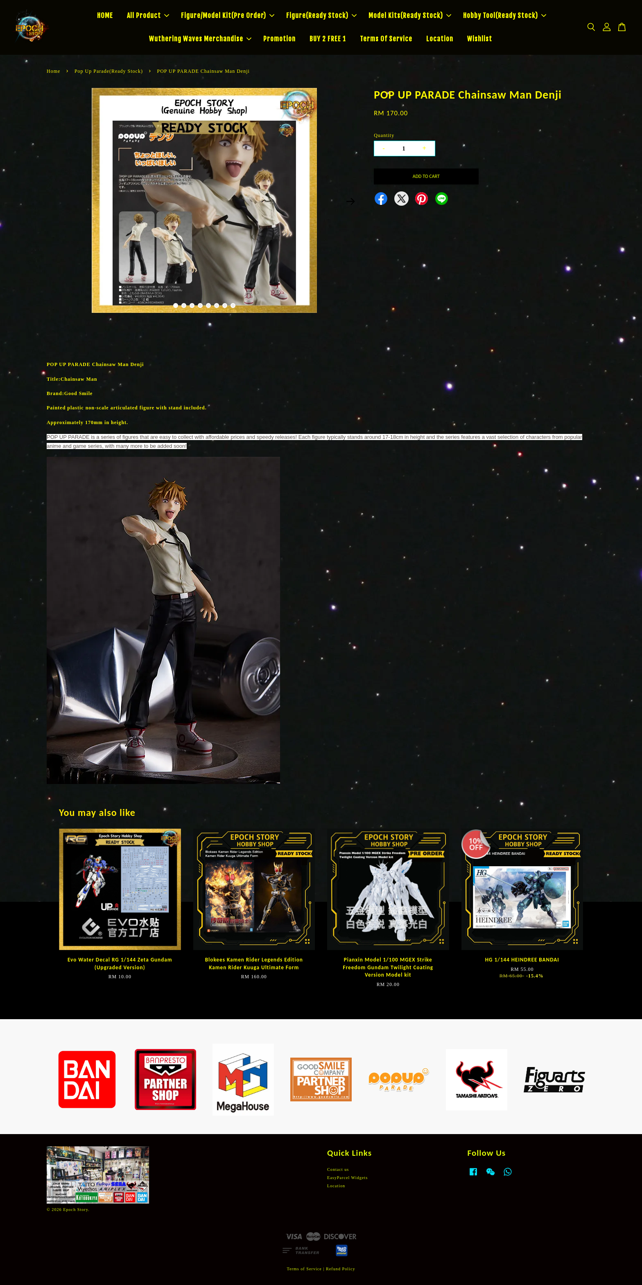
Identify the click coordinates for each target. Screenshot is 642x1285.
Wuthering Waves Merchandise (200, 39)
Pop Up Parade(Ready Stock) (109, 71)
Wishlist (479, 39)
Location (439, 39)
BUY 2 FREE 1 (328, 39)
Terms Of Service (386, 39)
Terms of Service (304, 1269)
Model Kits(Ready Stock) (409, 15)
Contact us (338, 1169)
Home (53, 71)
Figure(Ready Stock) (321, 15)
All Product (148, 15)
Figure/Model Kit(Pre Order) (227, 15)
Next (350, 201)
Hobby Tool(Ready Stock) (504, 15)
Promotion (279, 39)
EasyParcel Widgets (347, 1177)
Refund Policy (340, 1269)
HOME (105, 15)
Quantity (384, 135)
